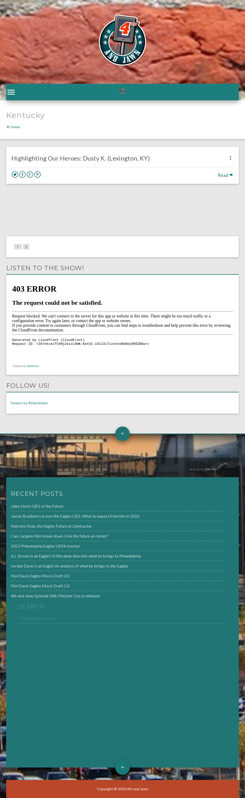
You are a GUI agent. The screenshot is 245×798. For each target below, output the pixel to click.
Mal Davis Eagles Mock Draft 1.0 (31, 584)
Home (15, 127)
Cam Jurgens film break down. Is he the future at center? (50, 536)
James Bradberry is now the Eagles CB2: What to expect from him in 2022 (65, 516)
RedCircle (33, 366)
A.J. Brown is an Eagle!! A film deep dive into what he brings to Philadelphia (66, 555)
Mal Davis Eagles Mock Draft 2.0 (31, 575)
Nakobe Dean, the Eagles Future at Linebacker (42, 526)
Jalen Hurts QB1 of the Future (28, 507)
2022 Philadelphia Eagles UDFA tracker (37, 545)
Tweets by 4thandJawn (29, 403)
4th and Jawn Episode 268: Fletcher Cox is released (46, 594)
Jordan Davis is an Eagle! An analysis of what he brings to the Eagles (60, 565)
